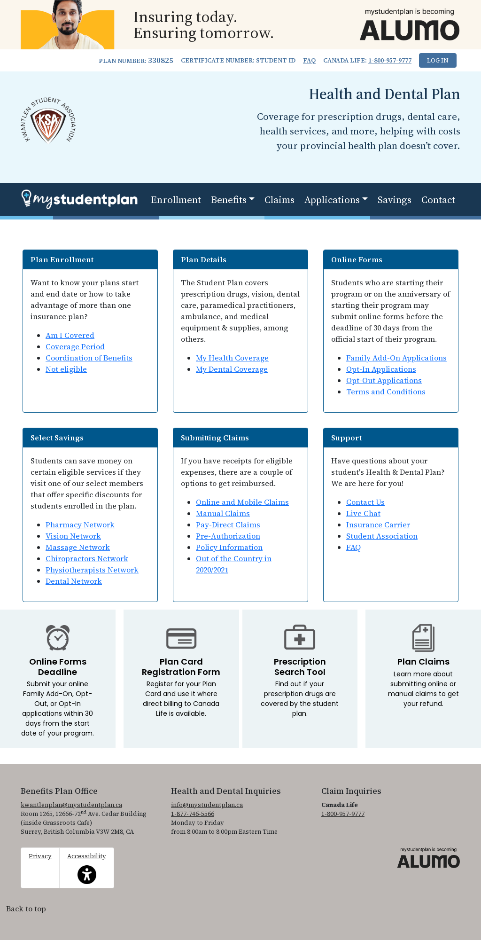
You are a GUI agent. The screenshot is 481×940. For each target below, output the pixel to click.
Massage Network (78, 547)
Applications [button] (332, 199)
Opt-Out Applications (384, 380)
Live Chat (363, 513)
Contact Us (365, 502)
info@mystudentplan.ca (207, 805)
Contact (438, 199)
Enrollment (176, 199)
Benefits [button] (229, 199)
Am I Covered (70, 335)
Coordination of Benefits (89, 357)
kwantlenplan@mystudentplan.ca (71, 805)
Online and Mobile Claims (242, 502)
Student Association (382, 536)
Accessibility (86, 868)
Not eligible (66, 369)
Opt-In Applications (381, 369)
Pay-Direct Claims (228, 524)
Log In (438, 60)
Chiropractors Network (87, 558)
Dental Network (74, 581)
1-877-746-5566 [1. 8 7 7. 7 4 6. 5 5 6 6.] (192, 814)
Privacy (40, 856)
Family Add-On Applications (396, 357)
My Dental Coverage (232, 369)
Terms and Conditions (386, 391)
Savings (394, 199)
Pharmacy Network (80, 524)
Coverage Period (75, 346)
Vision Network (73, 536)
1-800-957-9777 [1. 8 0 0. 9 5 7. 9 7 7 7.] (389, 60)
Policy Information (229, 547)
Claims (279, 199)
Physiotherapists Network (92, 569)
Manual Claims (223, 513)
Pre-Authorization (228, 536)
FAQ (309, 60)
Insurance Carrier (378, 524)
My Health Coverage (232, 357)
